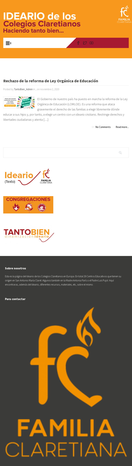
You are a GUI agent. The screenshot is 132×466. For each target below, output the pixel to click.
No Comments (103, 127)
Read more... (122, 127)
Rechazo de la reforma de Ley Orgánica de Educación (50, 81)
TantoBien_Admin (23, 89)
